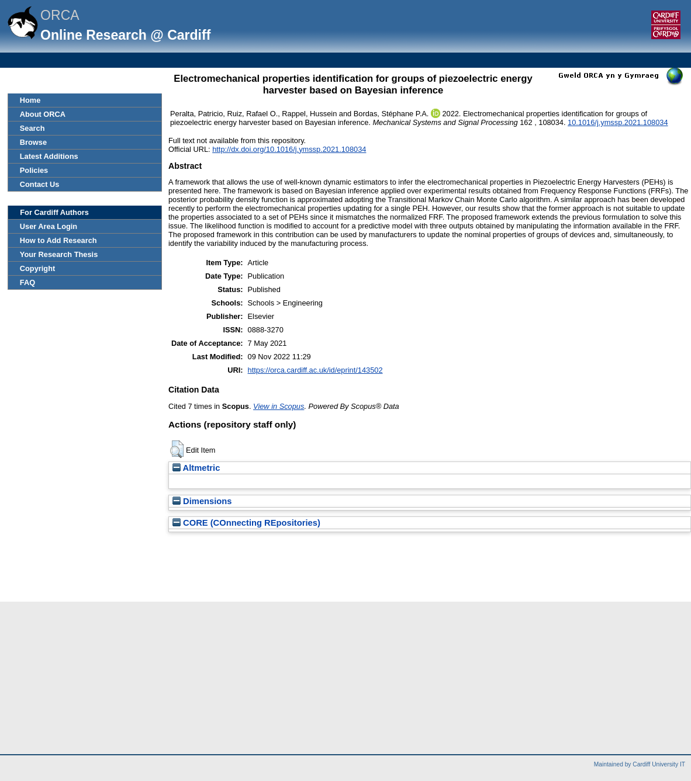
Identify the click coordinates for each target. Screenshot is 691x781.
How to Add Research (58, 240)
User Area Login (48, 226)
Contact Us (40, 184)
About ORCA (42, 114)
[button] (177, 449)
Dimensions (202, 501)
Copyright (37, 268)
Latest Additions (49, 156)
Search (32, 128)
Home (30, 100)
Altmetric (196, 468)
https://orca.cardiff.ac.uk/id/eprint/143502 (315, 370)
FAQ (27, 282)
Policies (34, 170)
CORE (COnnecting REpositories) (246, 522)
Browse (33, 142)
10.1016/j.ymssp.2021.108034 (618, 122)
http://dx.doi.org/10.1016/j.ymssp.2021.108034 (289, 149)
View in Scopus (278, 406)
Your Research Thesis (59, 254)
